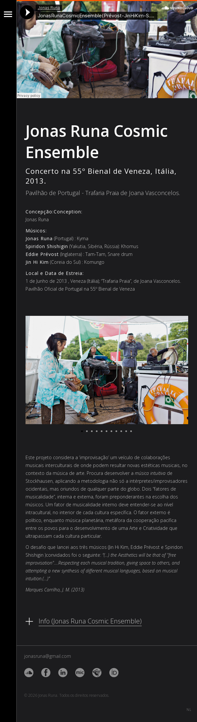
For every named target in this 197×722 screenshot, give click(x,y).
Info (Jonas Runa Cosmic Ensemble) (90, 621)
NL (189, 708)
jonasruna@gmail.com (47, 656)
